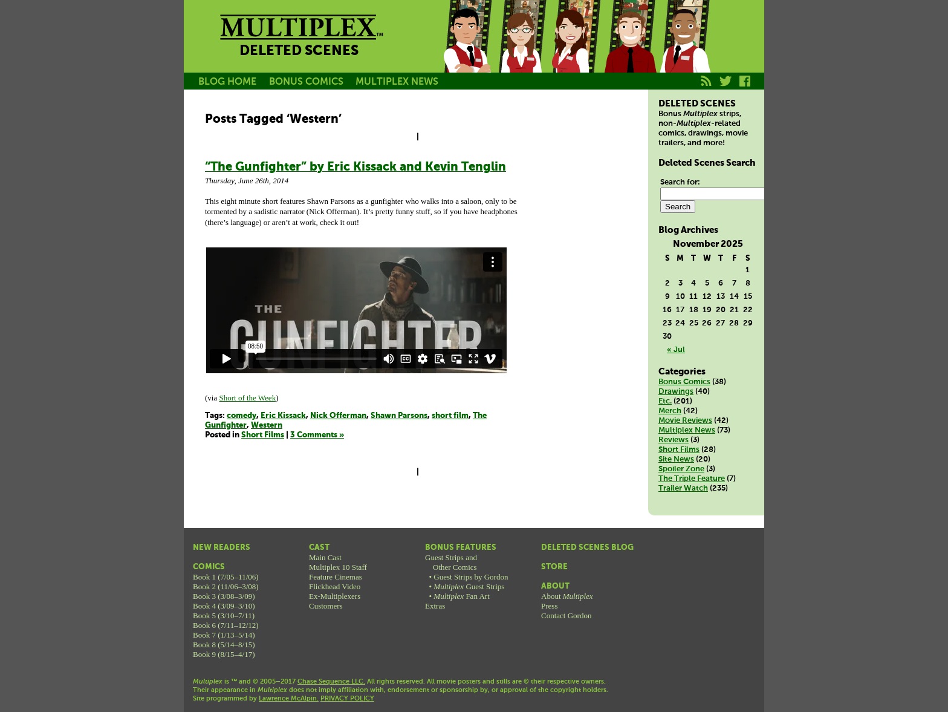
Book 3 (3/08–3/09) (224, 596)
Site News (676, 459)
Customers (326, 605)
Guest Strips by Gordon (470, 576)
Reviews (673, 440)
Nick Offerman (338, 416)
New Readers (221, 548)
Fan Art (461, 596)
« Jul (676, 350)
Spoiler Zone (681, 469)
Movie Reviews (685, 421)
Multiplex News (686, 430)
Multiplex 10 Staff (338, 567)
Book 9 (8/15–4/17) (224, 654)
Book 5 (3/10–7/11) (224, 615)
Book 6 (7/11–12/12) (226, 625)
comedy (241, 416)
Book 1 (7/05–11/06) (226, 576)
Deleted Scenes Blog (587, 548)
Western (266, 425)
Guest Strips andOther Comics (451, 562)
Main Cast (325, 557)
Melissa (575, 50)
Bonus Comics (684, 382)
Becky (521, 50)
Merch (669, 411)
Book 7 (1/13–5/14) (224, 634)
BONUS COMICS (306, 82)
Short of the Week (247, 397)
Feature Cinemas (335, 576)
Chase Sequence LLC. (331, 681)
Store (554, 567)
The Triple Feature (691, 479)
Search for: (680, 182)
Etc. (665, 401)
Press (549, 605)
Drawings (675, 392)
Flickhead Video (334, 586)
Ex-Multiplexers (334, 596)
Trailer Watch (683, 488)
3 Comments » (317, 435)
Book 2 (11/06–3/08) (226, 586)
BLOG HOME (227, 82)
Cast (319, 548)
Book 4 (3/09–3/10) (224, 605)
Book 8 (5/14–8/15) (224, 644)
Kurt (630, 50)
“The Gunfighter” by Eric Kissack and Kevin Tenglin (355, 167)
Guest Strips (468, 586)
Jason (467, 50)
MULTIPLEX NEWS (397, 82)
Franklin (684, 50)
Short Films (262, 435)
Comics (209, 567)
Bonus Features (460, 548)
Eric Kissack (283, 416)
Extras (435, 605)
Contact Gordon (566, 615)
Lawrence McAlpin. (289, 698)
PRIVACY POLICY (347, 698)
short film (450, 416)
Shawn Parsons (399, 416)
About (555, 586)
